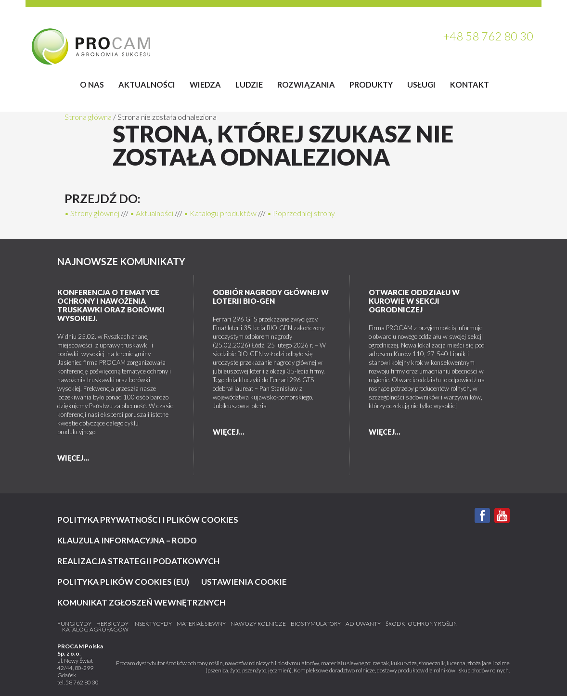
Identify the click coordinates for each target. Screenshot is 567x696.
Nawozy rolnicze (258, 624)
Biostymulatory (316, 624)
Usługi (421, 84)
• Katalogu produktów (220, 213)
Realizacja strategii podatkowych (138, 561)
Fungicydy (74, 624)
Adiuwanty (363, 624)
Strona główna (88, 116)
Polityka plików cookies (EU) (123, 582)
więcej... (73, 457)
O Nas (92, 84)
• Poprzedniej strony (301, 213)
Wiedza (205, 84)
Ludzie (249, 84)
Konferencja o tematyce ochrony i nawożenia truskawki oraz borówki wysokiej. (111, 305)
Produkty (371, 84)
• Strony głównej (91, 213)
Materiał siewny (201, 624)
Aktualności (146, 84)
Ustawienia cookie (244, 582)
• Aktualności (151, 213)
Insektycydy (152, 624)
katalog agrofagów (95, 629)
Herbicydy (112, 624)
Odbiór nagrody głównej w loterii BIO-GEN (271, 296)
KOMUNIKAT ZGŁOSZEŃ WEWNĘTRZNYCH (141, 602)
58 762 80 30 (82, 682)
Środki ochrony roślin (422, 624)
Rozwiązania (306, 84)
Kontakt (469, 84)
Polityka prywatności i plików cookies (147, 520)
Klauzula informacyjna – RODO (127, 540)
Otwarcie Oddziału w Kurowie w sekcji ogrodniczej (414, 301)
